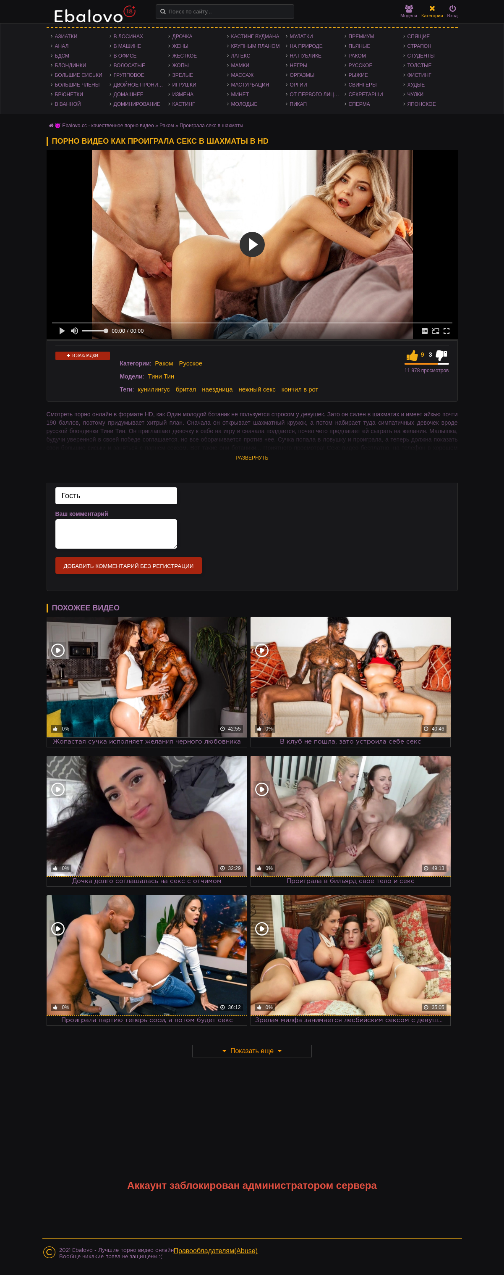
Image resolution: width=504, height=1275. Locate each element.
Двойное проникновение (141, 85)
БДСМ (62, 56)
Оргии (298, 85)
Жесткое (184, 56)
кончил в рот (300, 389)
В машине (127, 46)
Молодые (244, 104)
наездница (217, 389)
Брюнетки (69, 94)
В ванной (68, 104)
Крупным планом (255, 46)
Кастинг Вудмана (255, 36)
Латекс (241, 56)
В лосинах (129, 36)
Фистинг (419, 75)
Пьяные (360, 46)
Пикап (298, 104)
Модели (408, 11)
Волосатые (129, 65)
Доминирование (137, 104)
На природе (306, 46)
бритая (186, 389)
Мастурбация (250, 85)
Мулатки (301, 36)
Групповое (129, 75)
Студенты (421, 56)
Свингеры (363, 85)
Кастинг (183, 104)
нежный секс (257, 389)
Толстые (419, 65)
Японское (421, 104)
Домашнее (129, 94)
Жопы (180, 65)
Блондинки (70, 65)
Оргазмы (302, 75)
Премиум (361, 36)
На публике (306, 56)
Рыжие (358, 75)
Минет (240, 94)
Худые (416, 85)
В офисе (125, 56)
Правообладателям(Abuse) (216, 1250)
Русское (361, 65)
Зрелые (182, 75)
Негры (299, 65)
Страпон (419, 46)
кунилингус (154, 389)
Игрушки (184, 85)
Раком (357, 56)
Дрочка (182, 36)
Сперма (359, 104)
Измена (183, 94)
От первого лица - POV (317, 94)
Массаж (242, 75)
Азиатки (66, 36)
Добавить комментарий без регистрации (129, 566)
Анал (62, 46)
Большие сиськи (78, 75)
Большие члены (77, 85)
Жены (180, 46)
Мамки (240, 65)
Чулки (415, 94)
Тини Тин (161, 376)
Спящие (418, 36)
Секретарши (366, 94)
